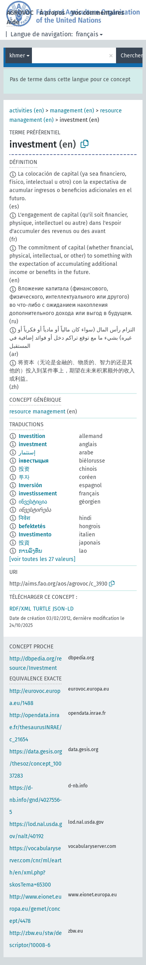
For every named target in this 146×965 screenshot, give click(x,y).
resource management (37, 411)
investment (33, 444)
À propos (52, 12)
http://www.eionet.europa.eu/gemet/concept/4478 (35, 909)
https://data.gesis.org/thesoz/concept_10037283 (35, 763)
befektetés (32, 526)
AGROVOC (20, 12)
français (87, 34)
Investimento (35, 534)
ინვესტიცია (33, 502)
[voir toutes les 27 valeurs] (42, 559)
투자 (24, 477)
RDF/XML (20, 608)
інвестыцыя (34, 461)
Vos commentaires (97, 12)
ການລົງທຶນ (30, 551)
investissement (38, 493)
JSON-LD (63, 608)
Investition (32, 436)
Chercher (131, 55)
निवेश (24, 518)
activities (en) (26, 110)
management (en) (72, 110)
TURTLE (42, 608)
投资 (24, 469)
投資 (24, 542)
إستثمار (27, 452)
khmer (17, 55)
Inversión (30, 485)
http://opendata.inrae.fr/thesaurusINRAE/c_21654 (35, 727)
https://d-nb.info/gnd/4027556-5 (35, 800)
